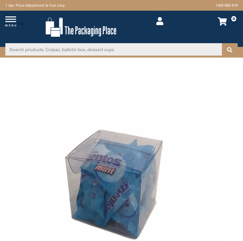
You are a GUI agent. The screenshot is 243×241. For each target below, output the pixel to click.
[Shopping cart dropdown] (215, 21)
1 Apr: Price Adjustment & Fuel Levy (35, 5)
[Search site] (230, 49)
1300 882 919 (227, 5)
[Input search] (113, 49)
